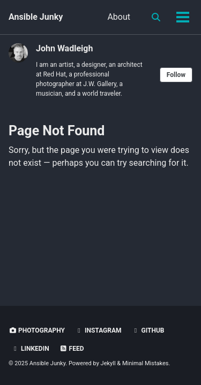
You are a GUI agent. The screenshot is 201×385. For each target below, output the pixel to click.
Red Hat (54, 74)
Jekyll (108, 363)
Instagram (98, 330)
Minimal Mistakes (145, 363)
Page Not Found (57, 130)
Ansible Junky (36, 17)
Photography (37, 330)
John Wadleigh (64, 48)
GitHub (148, 330)
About (118, 17)
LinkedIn (30, 348)
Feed (71, 348)
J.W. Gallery (99, 84)
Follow (176, 75)
